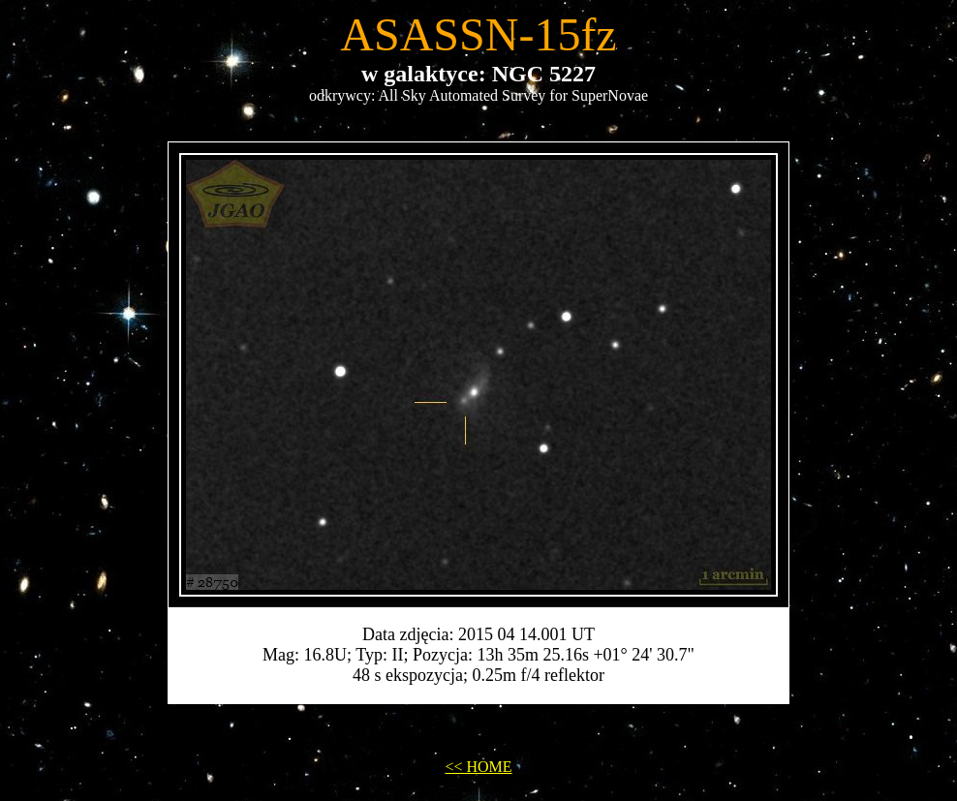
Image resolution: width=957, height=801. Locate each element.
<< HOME (478, 766)
